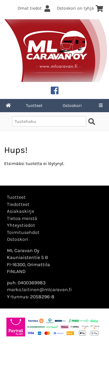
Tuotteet (34, 105)
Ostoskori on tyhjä (80, 8)
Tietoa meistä (22, 218)
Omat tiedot (34, 8)
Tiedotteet (18, 204)
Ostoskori (72, 105)
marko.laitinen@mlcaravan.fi (39, 289)
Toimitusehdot (23, 232)
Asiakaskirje (20, 211)
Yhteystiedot (21, 225)
